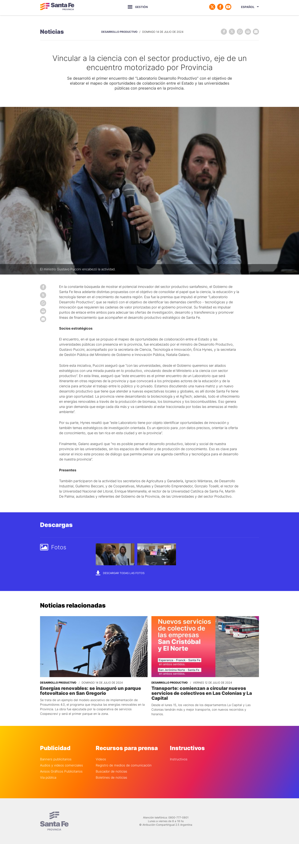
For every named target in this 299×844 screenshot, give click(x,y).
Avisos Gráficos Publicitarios (61, 771)
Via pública (48, 777)
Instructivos (178, 759)
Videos (101, 759)
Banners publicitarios (56, 759)
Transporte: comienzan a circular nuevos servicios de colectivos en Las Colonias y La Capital (201, 693)
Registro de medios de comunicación (124, 765)
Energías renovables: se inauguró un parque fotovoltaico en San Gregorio (90, 691)
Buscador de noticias (111, 771)
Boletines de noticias (111, 777)
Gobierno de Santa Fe (57, 7)
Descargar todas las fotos (120, 572)
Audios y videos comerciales (61, 765)
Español (248, 7)
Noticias (52, 31)
